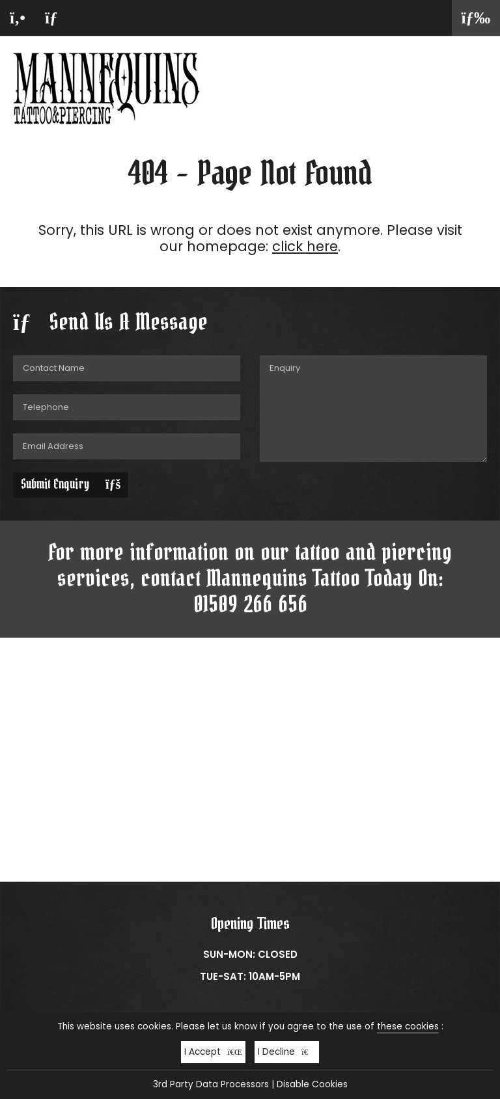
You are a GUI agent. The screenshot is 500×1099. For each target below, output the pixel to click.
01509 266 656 (250, 605)
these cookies (408, 1026)
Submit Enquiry (70, 484)
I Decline (287, 1052)
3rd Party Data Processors (211, 1084)
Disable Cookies (312, 1084)
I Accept (213, 1052)
